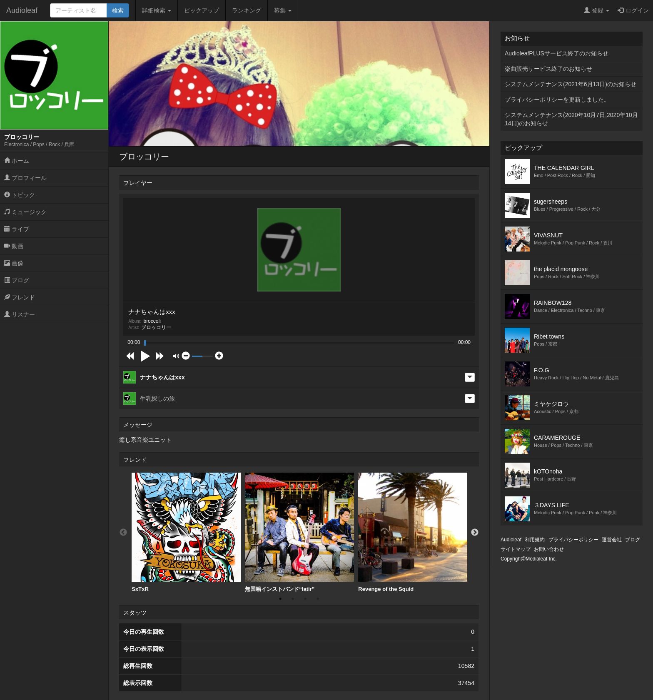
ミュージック (25, 212)
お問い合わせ (549, 549)
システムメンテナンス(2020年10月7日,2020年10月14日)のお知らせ (571, 119)
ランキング (246, 10)
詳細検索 (156, 10)
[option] (186, 533)
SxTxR (186, 532)
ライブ (16, 229)
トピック (19, 195)
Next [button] (475, 532)
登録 (596, 10)
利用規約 (535, 540)
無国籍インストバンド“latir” (299, 532)
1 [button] (280, 599)
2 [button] (293, 599)
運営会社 (612, 540)
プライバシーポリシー (573, 540)
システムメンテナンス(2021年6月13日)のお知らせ (570, 84)
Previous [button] (123, 532)
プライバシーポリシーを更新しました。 (557, 99)
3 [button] (305, 599)
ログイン (633, 10)
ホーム (16, 160)
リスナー (19, 314)
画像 (13, 263)
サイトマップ (516, 549)
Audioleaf (21, 10)
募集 (283, 10)
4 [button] (318, 599)
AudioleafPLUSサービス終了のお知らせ (556, 53)
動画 (13, 246)
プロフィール (25, 177)
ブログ (16, 280)
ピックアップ (201, 10)
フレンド (19, 297)
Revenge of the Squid (412, 532)
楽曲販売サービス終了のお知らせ (548, 68)
